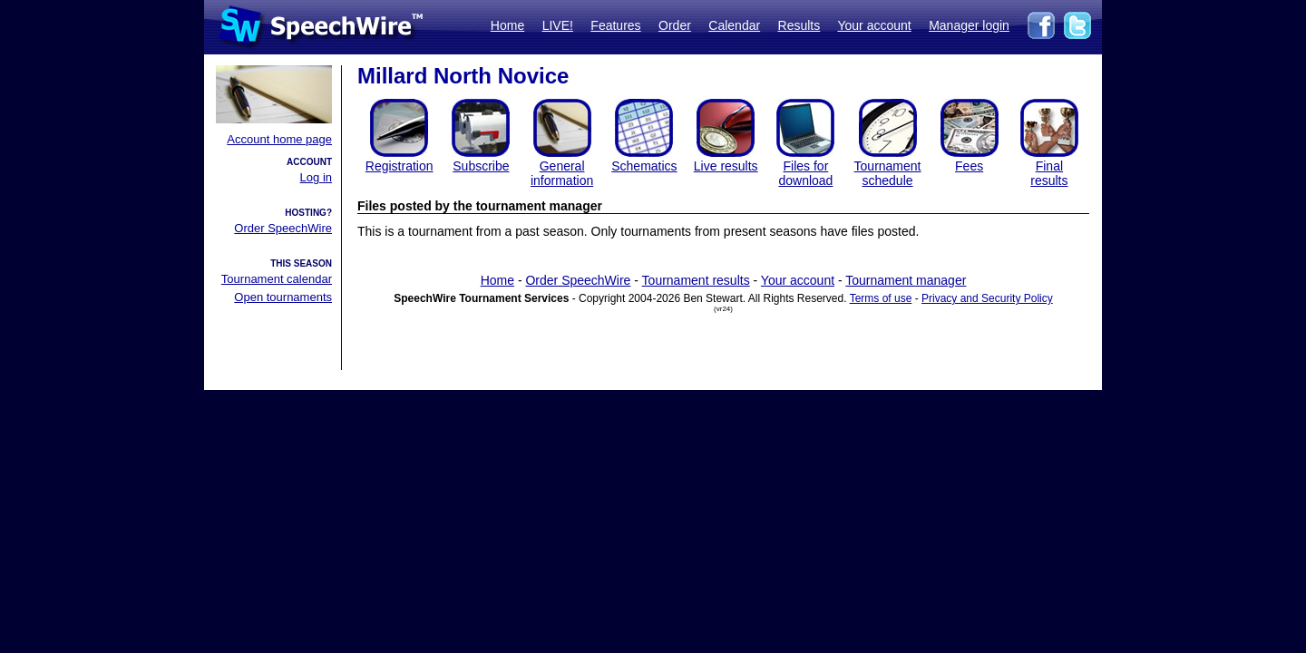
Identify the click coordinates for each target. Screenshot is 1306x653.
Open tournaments (283, 297)
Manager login (969, 25)
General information (562, 173)
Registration (399, 166)
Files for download (805, 173)
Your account (874, 25)
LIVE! (557, 25)
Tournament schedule (887, 173)
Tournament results (696, 280)
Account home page (279, 139)
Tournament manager (905, 280)
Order (674, 25)
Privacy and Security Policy (987, 298)
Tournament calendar (276, 279)
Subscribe (481, 166)
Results (799, 25)
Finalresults (1048, 173)
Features (615, 25)
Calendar (734, 25)
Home (507, 25)
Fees (969, 166)
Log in (316, 177)
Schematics (644, 166)
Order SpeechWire (283, 228)
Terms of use (881, 298)
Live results (726, 166)
